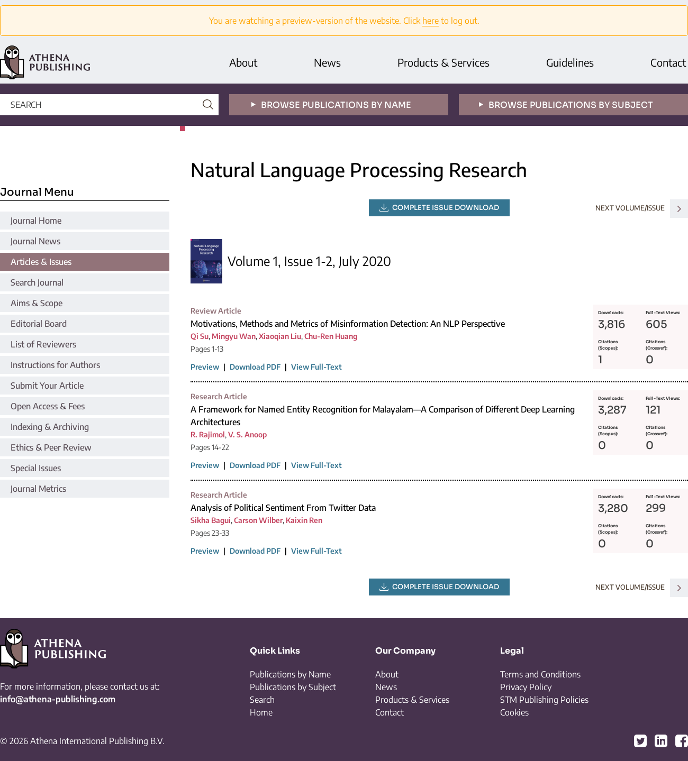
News (327, 62)
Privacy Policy (525, 687)
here (430, 20)
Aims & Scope (36, 303)
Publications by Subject (293, 687)
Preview (205, 366)
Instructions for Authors (55, 365)
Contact (668, 62)
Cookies (514, 712)
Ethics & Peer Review (51, 447)
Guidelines (570, 62)
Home (261, 712)
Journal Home (36, 220)
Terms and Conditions (540, 674)
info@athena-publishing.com (57, 699)
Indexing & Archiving (50, 426)
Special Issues (36, 468)
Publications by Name (290, 674)
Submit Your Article (47, 385)
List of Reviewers (43, 344)
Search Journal (37, 282)
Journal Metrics (38, 488)
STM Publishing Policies (544, 699)
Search (262, 699)
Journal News (35, 241)
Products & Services (443, 62)
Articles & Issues (41, 261)
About (243, 62)
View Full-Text (316, 366)
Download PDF (255, 366)
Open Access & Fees (48, 406)
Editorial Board (39, 323)
